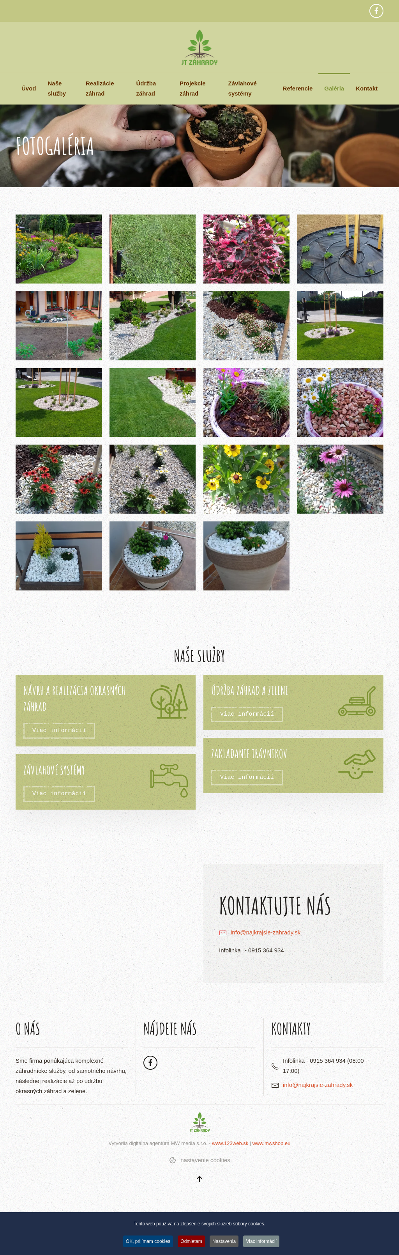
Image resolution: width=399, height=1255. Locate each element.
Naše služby (57, 88)
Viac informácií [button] (263, 1241)
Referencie (298, 88)
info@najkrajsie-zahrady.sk (265, 932)
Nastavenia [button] (225, 1241)
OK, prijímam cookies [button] (146, 1241)
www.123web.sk (230, 1143)
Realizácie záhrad (100, 88)
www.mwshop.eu (271, 1143)
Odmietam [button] (190, 1241)
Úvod (28, 88)
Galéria (334, 88)
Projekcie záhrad (193, 88)
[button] (59, 249)
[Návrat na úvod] (199, 47)
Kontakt (367, 88)
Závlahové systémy (242, 88)
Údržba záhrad (146, 88)
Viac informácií (59, 731)
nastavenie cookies (199, 1160)
